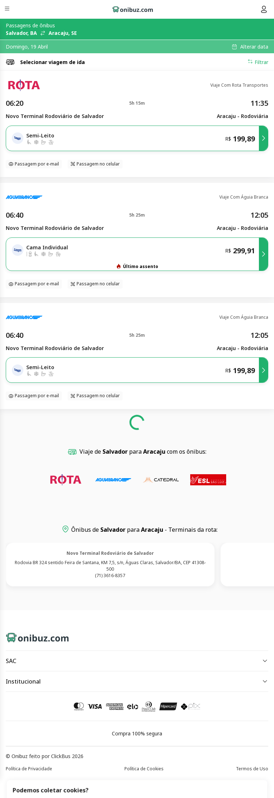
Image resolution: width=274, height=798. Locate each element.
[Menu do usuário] (264, 9)
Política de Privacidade (29, 769)
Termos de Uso (252, 769)
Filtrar (257, 61)
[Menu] (7, 9)
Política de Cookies (144, 769)
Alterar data (254, 46)
